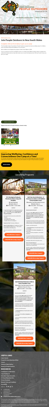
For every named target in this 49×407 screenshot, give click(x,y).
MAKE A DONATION (9, 122)
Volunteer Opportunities (7, 364)
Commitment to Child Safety (8, 371)
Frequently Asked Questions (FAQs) (9, 360)
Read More (6, 164)
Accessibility (4, 384)
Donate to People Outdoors (8, 366)
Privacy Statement (5, 380)
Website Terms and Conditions (8, 382)
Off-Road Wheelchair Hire (7, 378)
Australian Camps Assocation (8, 375)
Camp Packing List (5, 373)
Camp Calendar (4, 358)
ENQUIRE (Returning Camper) (13, 239)
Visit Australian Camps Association (24, 17)
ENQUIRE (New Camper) (13, 234)
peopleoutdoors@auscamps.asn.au (12, 396)
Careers (3, 362)
